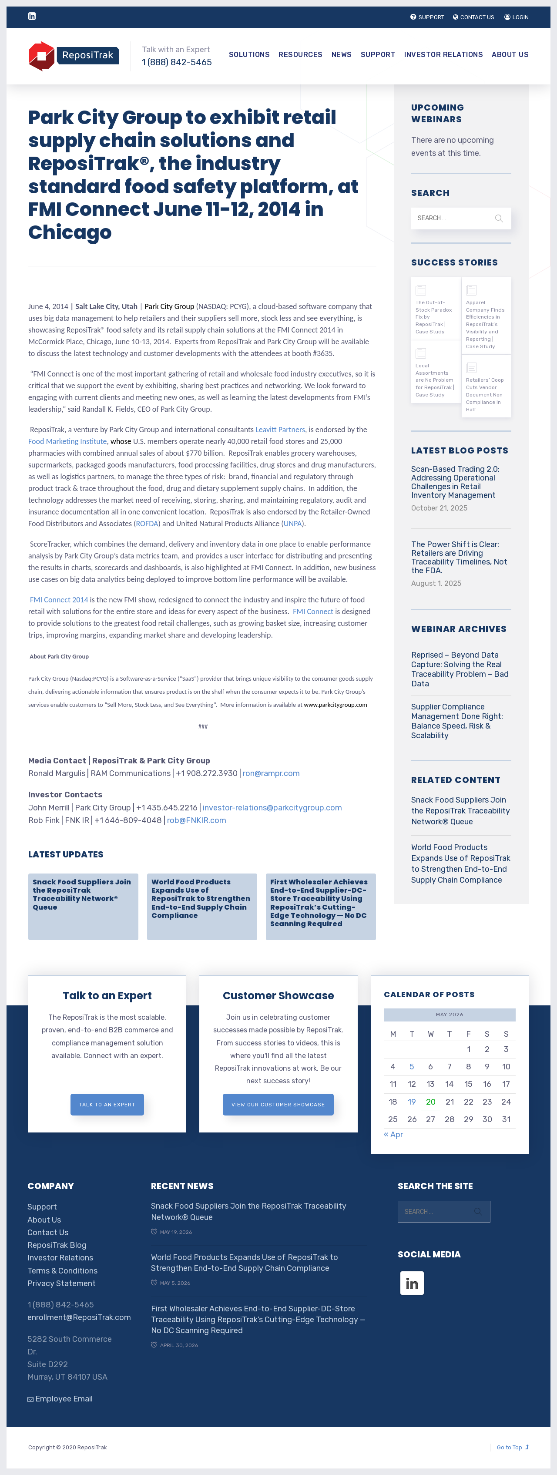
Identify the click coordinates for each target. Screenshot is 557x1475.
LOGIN (516, 17)
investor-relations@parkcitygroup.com (272, 808)
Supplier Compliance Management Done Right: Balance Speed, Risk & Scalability (457, 721)
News (342, 54)
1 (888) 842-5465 (177, 62)
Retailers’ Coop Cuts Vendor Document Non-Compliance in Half (485, 394)
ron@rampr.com (271, 773)
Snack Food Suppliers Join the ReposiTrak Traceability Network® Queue (82, 894)
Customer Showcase (278, 995)
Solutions (249, 54)
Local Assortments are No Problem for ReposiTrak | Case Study (435, 380)
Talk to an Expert (107, 995)
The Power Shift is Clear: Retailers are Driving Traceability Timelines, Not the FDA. (459, 557)
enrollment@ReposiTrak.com (79, 1317)
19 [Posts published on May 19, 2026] (412, 1102)
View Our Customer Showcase (278, 1105)
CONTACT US (473, 17)
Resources (300, 54)
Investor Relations (443, 54)
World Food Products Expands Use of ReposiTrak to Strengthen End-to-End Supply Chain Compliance (200, 899)
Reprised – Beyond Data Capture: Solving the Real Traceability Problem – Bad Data (460, 669)
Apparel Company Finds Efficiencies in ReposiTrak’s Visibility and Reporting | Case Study (485, 324)
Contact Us (47, 1232)
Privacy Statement (61, 1283)
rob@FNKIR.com (196, 820)
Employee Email (60, 1399)
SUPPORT (427, 17)
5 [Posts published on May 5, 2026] (411, 1067)
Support (378, 54)
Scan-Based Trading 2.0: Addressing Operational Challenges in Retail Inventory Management (455, 482)
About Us (510, 54)
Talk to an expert (107, 1105)
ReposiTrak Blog (57, 1245)
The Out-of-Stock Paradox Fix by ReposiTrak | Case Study (434, 317)
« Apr (393, 1134)
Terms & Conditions (62, 1271)
